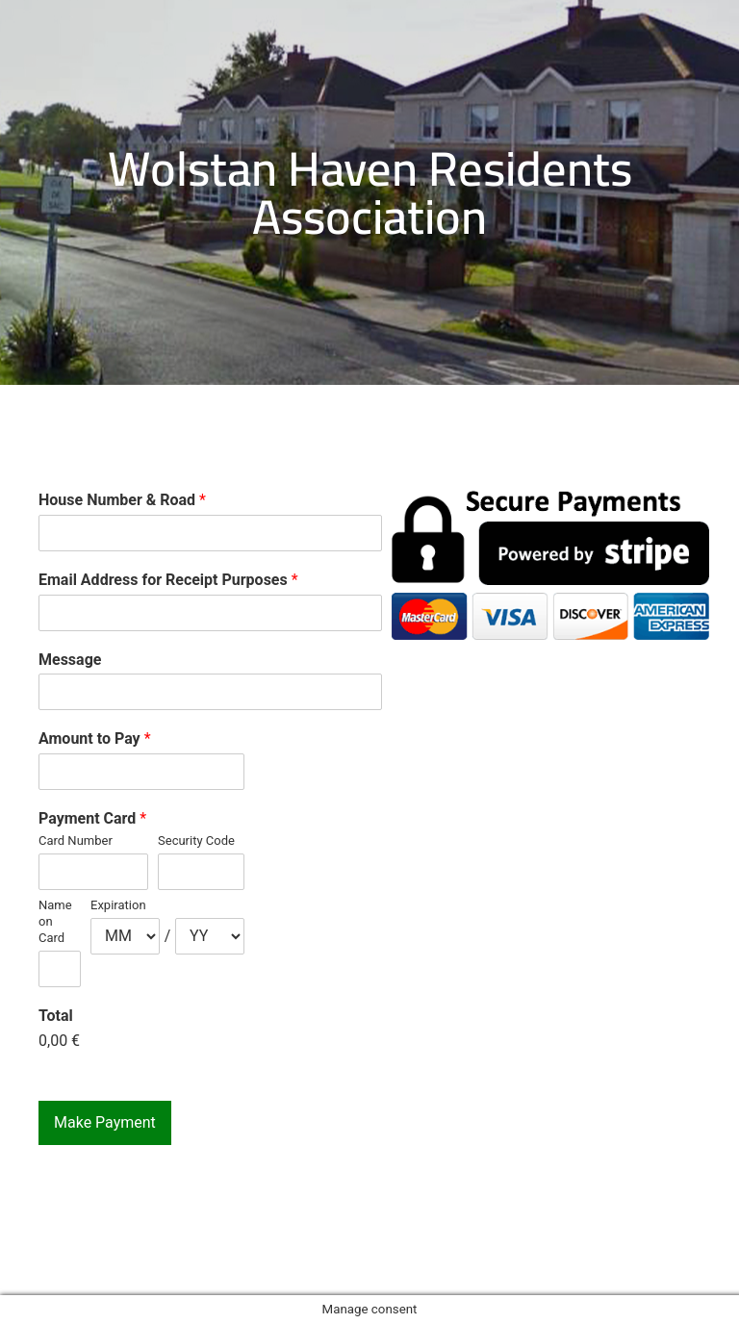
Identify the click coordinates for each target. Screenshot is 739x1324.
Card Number (75, 840)
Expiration (118, 905)
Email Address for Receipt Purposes (168, 580)
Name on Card (55, 921)
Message (69, 659)
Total (55, 1015)
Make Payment (105, 1122)
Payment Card (92, 818)
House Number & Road (122, 500)
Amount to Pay (94, 738)
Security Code (196, 840)
